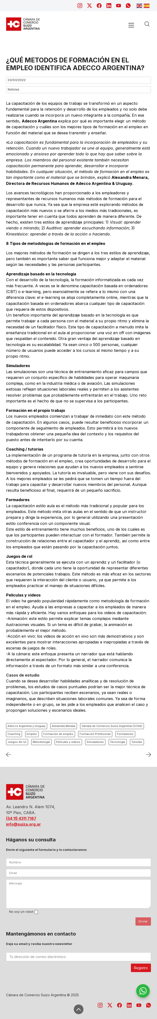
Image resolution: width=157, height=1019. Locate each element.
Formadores (125, 734)
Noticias (13, 89)
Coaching (13, 734)
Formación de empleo (58, 734)
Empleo (32, 734)
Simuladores (95, 742)
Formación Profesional (95, 734)
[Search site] (147, 24)
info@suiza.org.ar (23, 824)
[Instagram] (79, 5)
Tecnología (117, 742)
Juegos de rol (16, 742)
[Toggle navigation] (131, 25)
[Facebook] (99, 5)
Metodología (41, 742)
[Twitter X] (89, 5)
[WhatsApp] (128, 5)
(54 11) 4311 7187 (21, 818)
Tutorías (136, 742)
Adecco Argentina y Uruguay (26, 726)
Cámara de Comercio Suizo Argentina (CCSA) (112, 726)
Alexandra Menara (63, 726)
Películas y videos (68, 742)
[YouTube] (118, 5)
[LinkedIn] (108, 5)
